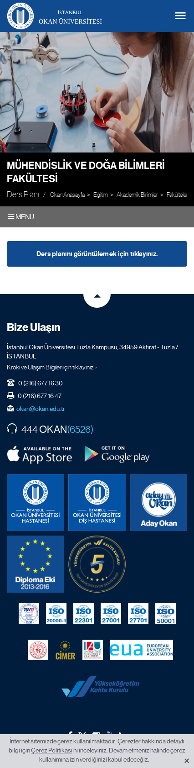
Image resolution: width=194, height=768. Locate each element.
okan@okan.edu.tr (40, 408)
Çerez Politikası (51, 750)
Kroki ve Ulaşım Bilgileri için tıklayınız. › (52, 367)
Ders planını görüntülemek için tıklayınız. (97, 254)
